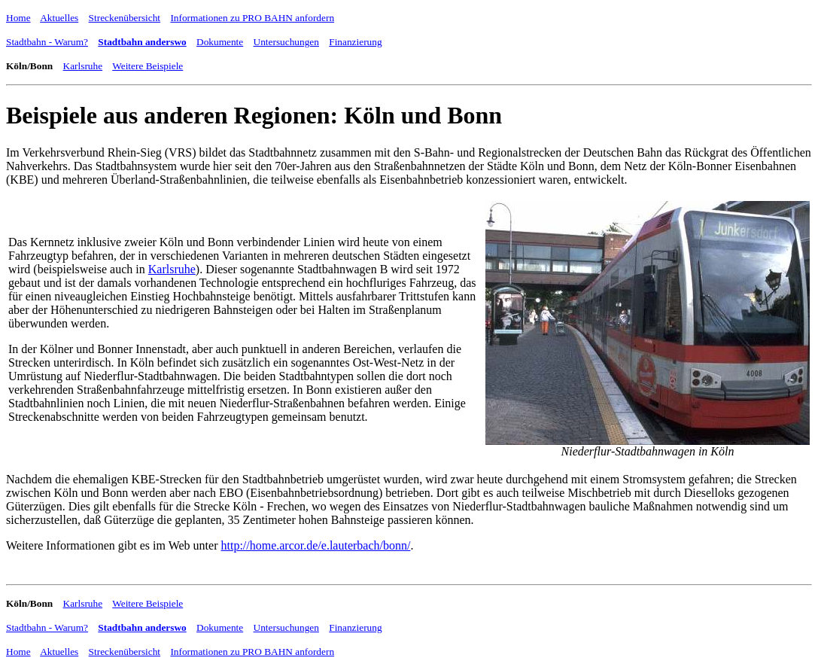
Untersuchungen (286, 41)
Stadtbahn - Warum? (47, 41)
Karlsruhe (83, 66)
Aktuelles (59, 17)
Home (18, 17)
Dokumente (219, 41)
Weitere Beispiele (147, 66)
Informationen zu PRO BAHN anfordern (252, 17)
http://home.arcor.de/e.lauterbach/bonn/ (315, 545)
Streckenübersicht (124, 17)
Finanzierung (355, 41)
